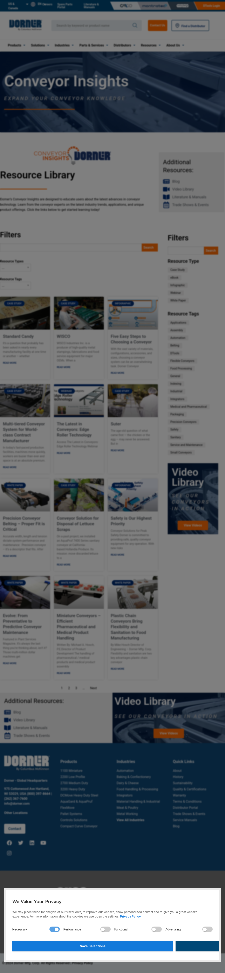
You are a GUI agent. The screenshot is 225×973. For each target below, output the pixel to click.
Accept (163, 945)
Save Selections (61, 945)
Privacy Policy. (130, 915)
